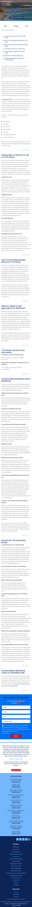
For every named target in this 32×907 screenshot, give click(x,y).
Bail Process (16, 847)
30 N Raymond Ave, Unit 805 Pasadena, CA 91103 (16, 806)
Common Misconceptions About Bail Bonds (15, 380)
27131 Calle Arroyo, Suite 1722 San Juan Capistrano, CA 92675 (16, 821)
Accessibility (16, 894)
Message (16, 26)
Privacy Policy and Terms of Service (16, 899)
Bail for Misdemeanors (16, 870)
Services (16, 844)
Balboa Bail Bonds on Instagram (17, 839)
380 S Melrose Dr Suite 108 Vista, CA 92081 (16, 801)
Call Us (5, 26)
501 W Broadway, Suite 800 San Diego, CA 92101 (16, 780)
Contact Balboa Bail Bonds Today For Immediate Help (13, 672)
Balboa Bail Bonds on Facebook (20, 839)
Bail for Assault (16, 851)
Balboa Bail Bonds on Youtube (26, 839)
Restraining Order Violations (16, 875)
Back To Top (25, 150)
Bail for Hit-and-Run (16, 866)
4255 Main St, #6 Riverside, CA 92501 (16, 785)
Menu (29, 3)
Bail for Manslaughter (16, 868)
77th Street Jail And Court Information (15, 49)
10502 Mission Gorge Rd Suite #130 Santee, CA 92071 (16, 795)
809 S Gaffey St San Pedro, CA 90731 (16, 816)
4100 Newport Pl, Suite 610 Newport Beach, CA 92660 (16, 826)
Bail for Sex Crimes (16, 878)
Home (2, 30)
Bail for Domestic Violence (16, 854)
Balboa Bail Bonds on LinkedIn (29, 839)
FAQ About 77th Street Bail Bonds (14, 55)
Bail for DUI (16, 856)
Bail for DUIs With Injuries (16, 859)
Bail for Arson (16, 849)
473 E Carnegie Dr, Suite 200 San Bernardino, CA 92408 (16, 790)
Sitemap (16, 896)
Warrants (16, 882)
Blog (16, 892)
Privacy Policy (13, 733)
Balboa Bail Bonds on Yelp (23, 839)
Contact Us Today (16, 770)
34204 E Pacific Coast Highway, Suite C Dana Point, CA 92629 (16, 811)
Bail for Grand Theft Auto (16, 863)
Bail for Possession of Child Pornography (16, 873)
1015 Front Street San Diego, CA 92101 (16, 832)
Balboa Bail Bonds (7, 99)
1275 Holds (16, 885)
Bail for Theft (16, 880)
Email (26, 26)
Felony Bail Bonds (16, 861)
